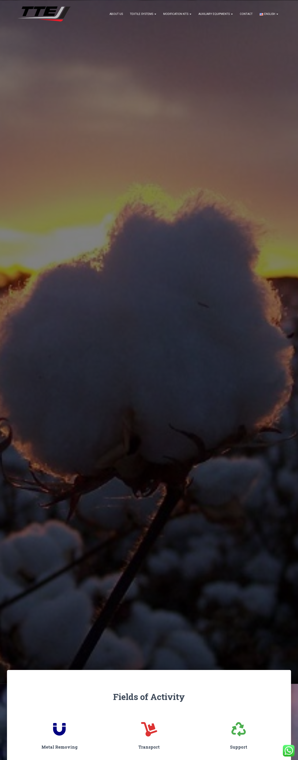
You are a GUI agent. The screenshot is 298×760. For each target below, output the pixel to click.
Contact (246, 14)
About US (116, 14)
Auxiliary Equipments (215, 14)
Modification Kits (177, 14)
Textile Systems (143, 14)
